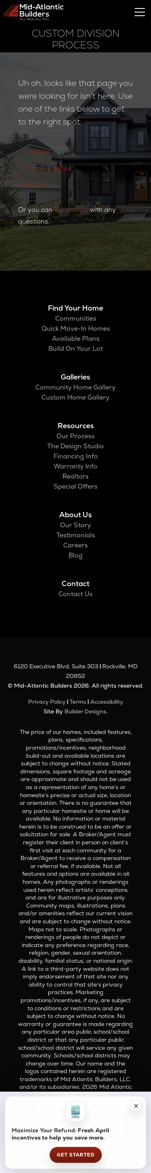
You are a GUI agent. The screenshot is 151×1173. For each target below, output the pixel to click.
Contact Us (71, 209)
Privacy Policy (47, 701)
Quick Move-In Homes (75, 328)
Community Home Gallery (75, 387)
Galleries (75, 376)
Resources (76, 425)
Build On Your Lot (75, 348)
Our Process (75, 436)
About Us (75, 514)
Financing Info (76, 456)
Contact (75, 583)
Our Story (75, 525)
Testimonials (75, 535)
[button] (135, 1105)
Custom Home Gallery (75, 397)
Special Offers (75, 486)
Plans (34, 185)
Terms (78, 701)
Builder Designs (85, 711)
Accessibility (106, 701)
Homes (37, 151)
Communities (48, 168)
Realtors (75, 476)
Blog (75, 555)
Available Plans (75, 338)
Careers (75, 545)
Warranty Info (75, 466)
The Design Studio (75, 446)
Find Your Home (75, 308)
